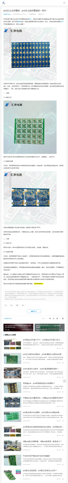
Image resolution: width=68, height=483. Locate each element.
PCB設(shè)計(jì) (9, 369)
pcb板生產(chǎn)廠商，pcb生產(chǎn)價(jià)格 (41, 412)
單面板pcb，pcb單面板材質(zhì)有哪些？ (39, 383)
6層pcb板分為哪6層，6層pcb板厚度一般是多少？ (42, 441)
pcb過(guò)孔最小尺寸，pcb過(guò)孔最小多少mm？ (41, 340)
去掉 (62, 21)
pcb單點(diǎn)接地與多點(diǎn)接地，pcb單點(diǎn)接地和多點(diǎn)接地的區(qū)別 (43, 427)
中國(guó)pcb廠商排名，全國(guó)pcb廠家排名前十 (43, 398)
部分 (30, 19)
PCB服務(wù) (32, 14)
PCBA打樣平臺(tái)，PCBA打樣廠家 (36, 456)
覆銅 (19, 21)
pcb (6, 305)
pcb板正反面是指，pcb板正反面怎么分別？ (40, 470)
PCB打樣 (7, 355)
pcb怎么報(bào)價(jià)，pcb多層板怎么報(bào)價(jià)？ (42, 354)
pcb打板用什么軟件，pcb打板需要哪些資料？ (41, 369)
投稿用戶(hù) (7, 14)
